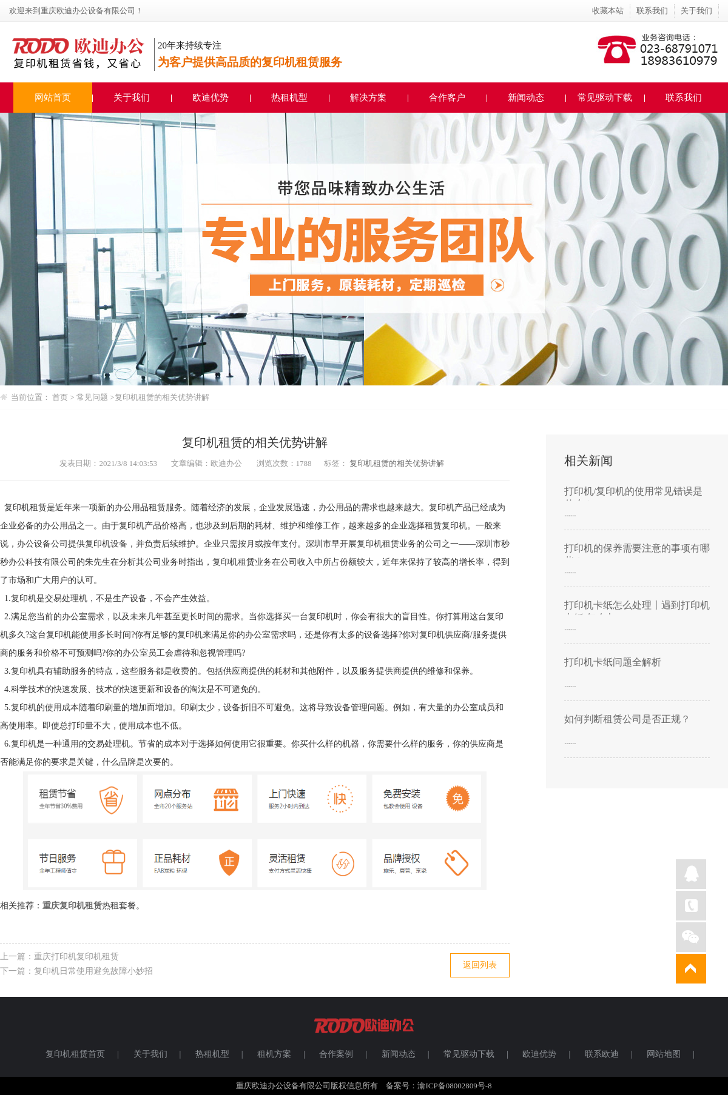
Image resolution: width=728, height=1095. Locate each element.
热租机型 (289, 97)
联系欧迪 (602, 1054)
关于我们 (696, 10)
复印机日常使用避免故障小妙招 (93, 971)
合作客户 (447, 97)
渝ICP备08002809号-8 (454, 1085)
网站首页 (53, 97)
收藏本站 (608, 10)
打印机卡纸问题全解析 (612, 662)
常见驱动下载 (605, 97)
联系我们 (652, 10)
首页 (60, 397)
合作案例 (336, 1054)
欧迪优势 (210, 97)
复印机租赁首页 (75, 1054)
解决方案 (368, 97)
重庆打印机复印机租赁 (76, 956)
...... (570, 513)
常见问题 (93, 397)
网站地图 (664, 1054)
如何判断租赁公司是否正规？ (627, 719)
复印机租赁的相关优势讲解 (162, 397)
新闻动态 (526, 97)
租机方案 (274, 1054)
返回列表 (480, 965)
